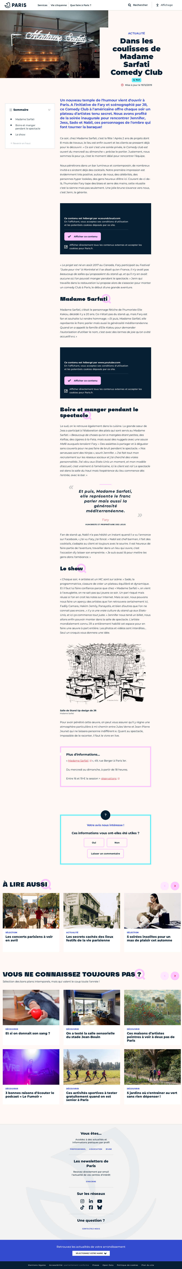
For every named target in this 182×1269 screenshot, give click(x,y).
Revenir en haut (22, 143)
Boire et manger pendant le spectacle (27, 127)
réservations (108, 778)
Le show (20, 134)
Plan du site (148, 1265)
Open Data (108, 1265)
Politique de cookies (127, 1265)
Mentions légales (37, 1265)
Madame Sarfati (24, 119)
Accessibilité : (69, 1265)
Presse (95, 1265)
